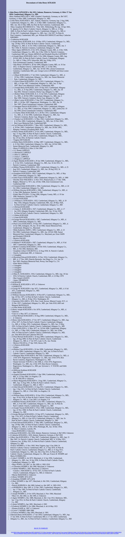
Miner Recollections (48, 533)
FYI (42, 533)
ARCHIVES (103, 534)
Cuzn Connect (64, 533)
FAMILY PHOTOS (77, 533)
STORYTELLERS (66, 534)
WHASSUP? (38, 533)
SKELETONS (27, 534)
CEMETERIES (110, 533)
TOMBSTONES (117, 533)
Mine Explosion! (56, 533)
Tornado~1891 (58, 534)
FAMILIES (70, 533)
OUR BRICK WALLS (16, 533)
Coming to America (42, 534)
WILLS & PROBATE (18, 534)
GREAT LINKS (109, 534)
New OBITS (31, 533)
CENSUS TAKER (74, 534)
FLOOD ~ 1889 (50, 534)
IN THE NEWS (34, 534)
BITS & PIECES (96, 534)
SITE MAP (116, 534)
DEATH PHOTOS (102, 533)
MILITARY (84, 533)
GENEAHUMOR (88, 534)
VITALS (89, 533)
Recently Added (24, 533)
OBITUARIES (95, 533)
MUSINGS (81, 534)
